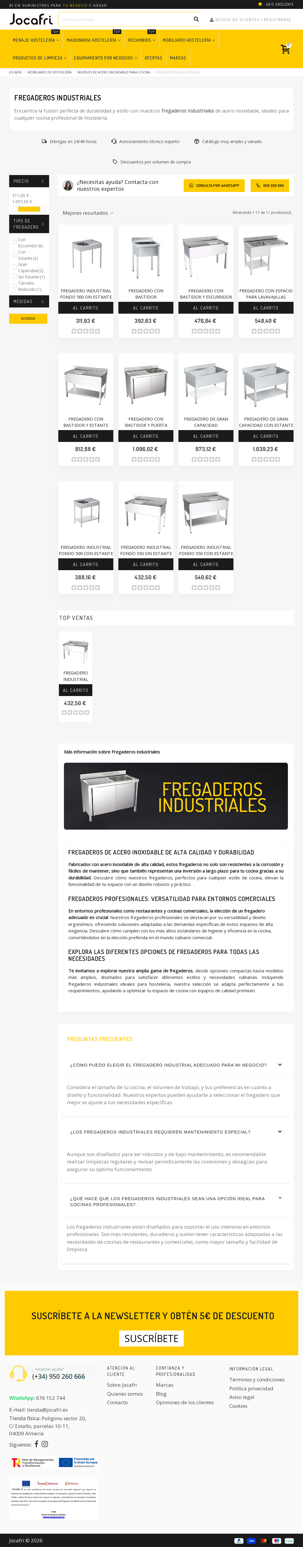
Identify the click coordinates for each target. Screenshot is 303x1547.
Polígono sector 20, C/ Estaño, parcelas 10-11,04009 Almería (47, 1426)
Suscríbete (151, 1338)
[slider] (15, 209)
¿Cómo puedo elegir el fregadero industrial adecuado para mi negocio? (176, 1064)
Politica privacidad (251, 1388)
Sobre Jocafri (122, 1384)
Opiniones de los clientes (185, 1402)
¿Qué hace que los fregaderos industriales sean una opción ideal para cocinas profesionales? (176, 1201)
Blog (161, 1393)
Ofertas (153, 57)
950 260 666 (270, 185)
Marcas (178, 57)
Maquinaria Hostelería (94, 37)
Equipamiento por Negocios (103, 57)
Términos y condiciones (257, 1379)
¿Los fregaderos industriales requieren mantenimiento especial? (176, 1131)
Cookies (238, 1405)
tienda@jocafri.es (47, 1409)
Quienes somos (125, 1393)
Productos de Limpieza (37, 57)
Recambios (142, 37)
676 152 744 (50, 1397)
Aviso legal (241, 1397)
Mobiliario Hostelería (187, 40)
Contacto (117, 1402)
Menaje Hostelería (36, 37)
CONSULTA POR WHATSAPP (214, 185)
